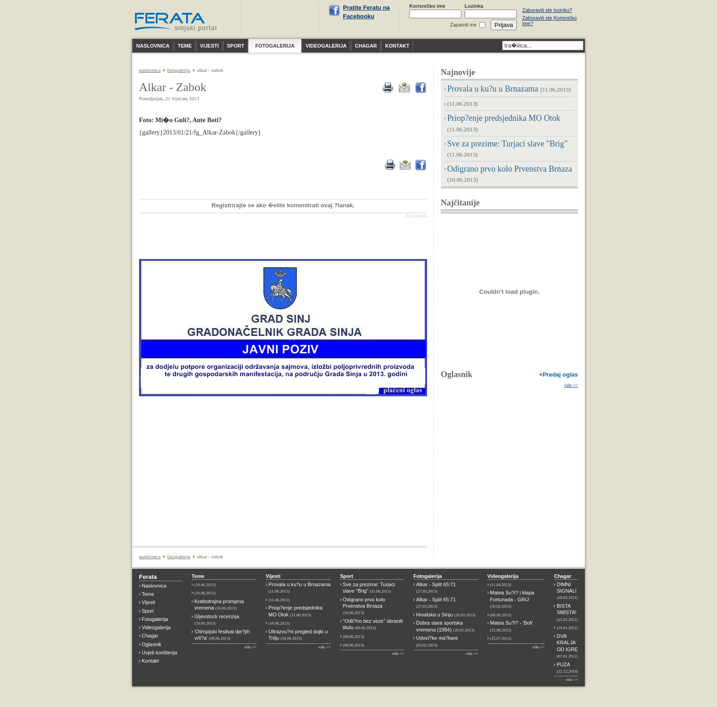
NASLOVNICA (150, 70)
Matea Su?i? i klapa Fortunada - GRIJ (512, 599)
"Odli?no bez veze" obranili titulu (373, 624)
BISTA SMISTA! (567, 612)
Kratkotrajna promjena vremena (219, 604)
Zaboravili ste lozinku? (547, 10)
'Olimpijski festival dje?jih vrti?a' (222, 635)
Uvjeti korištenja (159, 652)
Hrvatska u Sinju (446, 614)
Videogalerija (156, 627)
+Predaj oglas (558, 374)
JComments (416, 216)
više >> (571, 385)
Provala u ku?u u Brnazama (509, 88)
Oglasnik (456, 374)
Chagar (150, 635)
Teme (148, 594)
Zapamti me (463, 24)
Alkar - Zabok (172, 87)
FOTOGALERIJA (179, 70)
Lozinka (474, 6)
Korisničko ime (427, 6)
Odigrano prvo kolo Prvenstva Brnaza (364, 606)
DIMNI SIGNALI (567, 591)
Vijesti (148, 602)
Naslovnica (154, 585)
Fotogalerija (155, 619)
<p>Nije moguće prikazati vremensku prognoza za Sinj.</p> (281, 18)
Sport (148, 611)
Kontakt (150, 661)
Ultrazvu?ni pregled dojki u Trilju (298, 635)
